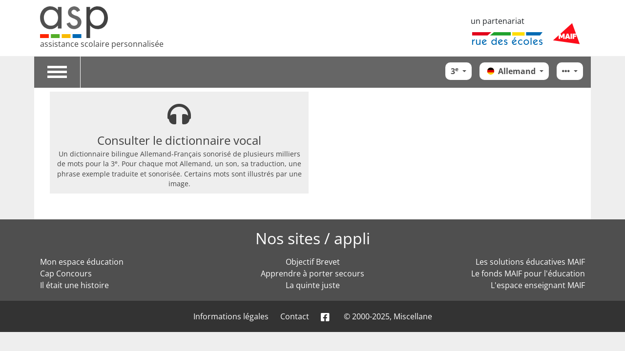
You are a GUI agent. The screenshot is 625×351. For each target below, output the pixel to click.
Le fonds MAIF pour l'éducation (528, 273)
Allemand (511, 71)
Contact (294, 316)
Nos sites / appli (312, 238)
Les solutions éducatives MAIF (530, 261)
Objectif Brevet (313, 261)
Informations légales (231, 316)
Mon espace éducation (82, 261)
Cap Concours (66, 273)
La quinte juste (313, 285)
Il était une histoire (74, 285)
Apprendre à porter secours (312, 273)
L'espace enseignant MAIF (538, 285)
